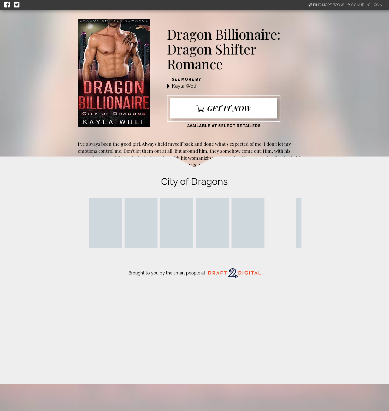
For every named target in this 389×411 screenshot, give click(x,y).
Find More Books (326, 5)
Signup (355, 5)
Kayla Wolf (184, 86)
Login (374, 5)
